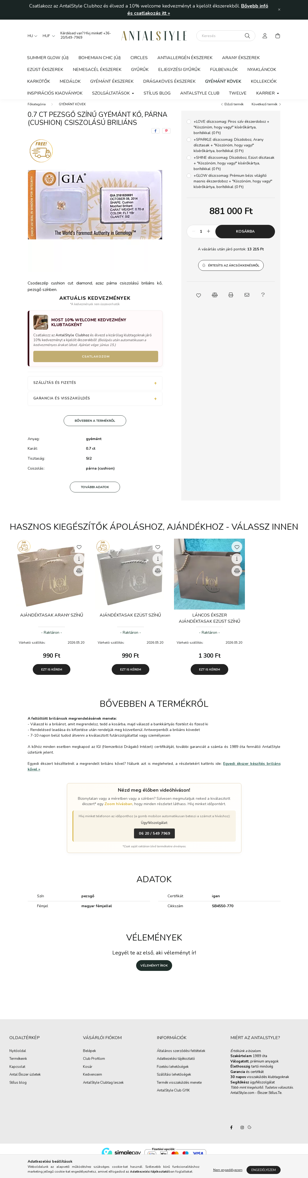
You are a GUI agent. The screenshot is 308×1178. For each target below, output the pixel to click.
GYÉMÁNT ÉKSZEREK (111, 81)
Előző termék (234, 109)
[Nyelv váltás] (31, 35)
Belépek (89, 1056)
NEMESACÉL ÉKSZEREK (97, 70)
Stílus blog (18, 1088)
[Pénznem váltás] (47, 35)
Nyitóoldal (17, 1056)
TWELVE (238, 93)
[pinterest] (166, 136)
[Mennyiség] (201, 236)
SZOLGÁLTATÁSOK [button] (111, 93)
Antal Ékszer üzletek (25, 1080)
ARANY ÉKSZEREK (241, 58)
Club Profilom (94, 1064)
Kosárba (245, 236)
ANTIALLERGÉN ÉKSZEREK (184, 58)
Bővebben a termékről (95, 426)
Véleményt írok (154, 971)
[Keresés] (225, 35)
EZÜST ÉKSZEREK (45, 70)
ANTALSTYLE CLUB (199, 93)
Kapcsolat (17, 1072)
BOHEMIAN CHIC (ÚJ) (99, 58)
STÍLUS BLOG (157, 93)
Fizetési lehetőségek (173, 1072)
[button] (231, 270)
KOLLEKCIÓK (264, 81)
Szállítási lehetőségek (174, 1080)
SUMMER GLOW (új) (48, 58)
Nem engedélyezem (227, 1170)
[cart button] (278, 35)
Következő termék (264, 109)
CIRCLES (139, 58)
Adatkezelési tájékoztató (176, 1064)
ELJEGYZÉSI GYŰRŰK (179, 70)
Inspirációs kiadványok (54, 93)
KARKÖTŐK (38, 81)
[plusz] (208, 237)
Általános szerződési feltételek (181, 1056)
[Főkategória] (37, 109)
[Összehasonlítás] (79, 576)
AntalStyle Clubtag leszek (103, 1088)
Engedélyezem (263, 1170)
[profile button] (265, 35)
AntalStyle (231, 1132)
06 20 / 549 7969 (154, 838)
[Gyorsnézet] (79, 564)
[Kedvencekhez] (79, 552)
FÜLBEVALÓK (224, 70)
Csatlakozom (96, 362)
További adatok (95, 492)
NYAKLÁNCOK (261, 70)
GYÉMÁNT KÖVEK (223, 81)
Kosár (87, 1072)
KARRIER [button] (266, 93)
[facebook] (155, 136)
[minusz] (194, 237)
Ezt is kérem (51, 675)
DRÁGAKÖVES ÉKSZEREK (169, 81)
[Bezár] (279, 10)
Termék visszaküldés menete (179, 1088)
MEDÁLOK (70, 81)
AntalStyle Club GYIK (173, 1096)
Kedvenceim (92, 1080)
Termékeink (18, 1064)
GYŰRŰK (139, 70)
